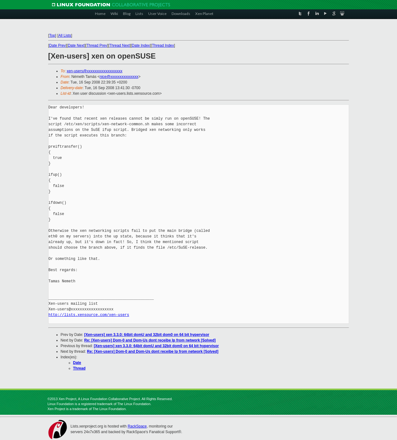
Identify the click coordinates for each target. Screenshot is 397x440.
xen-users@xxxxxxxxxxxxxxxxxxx (94, 71)
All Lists (64, 35)
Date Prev (57, 45)
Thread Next (119, 45)
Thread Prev (97, 45)
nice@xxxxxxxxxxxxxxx (119, 76)
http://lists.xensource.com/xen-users (89, 315)
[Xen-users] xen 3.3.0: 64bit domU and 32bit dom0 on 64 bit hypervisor (146, 334)
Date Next (76, 45)
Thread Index (163, 45)
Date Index (141, 45)
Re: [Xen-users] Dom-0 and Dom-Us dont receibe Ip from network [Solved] (150, 340)
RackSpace (137, 426)
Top (52, 35)
